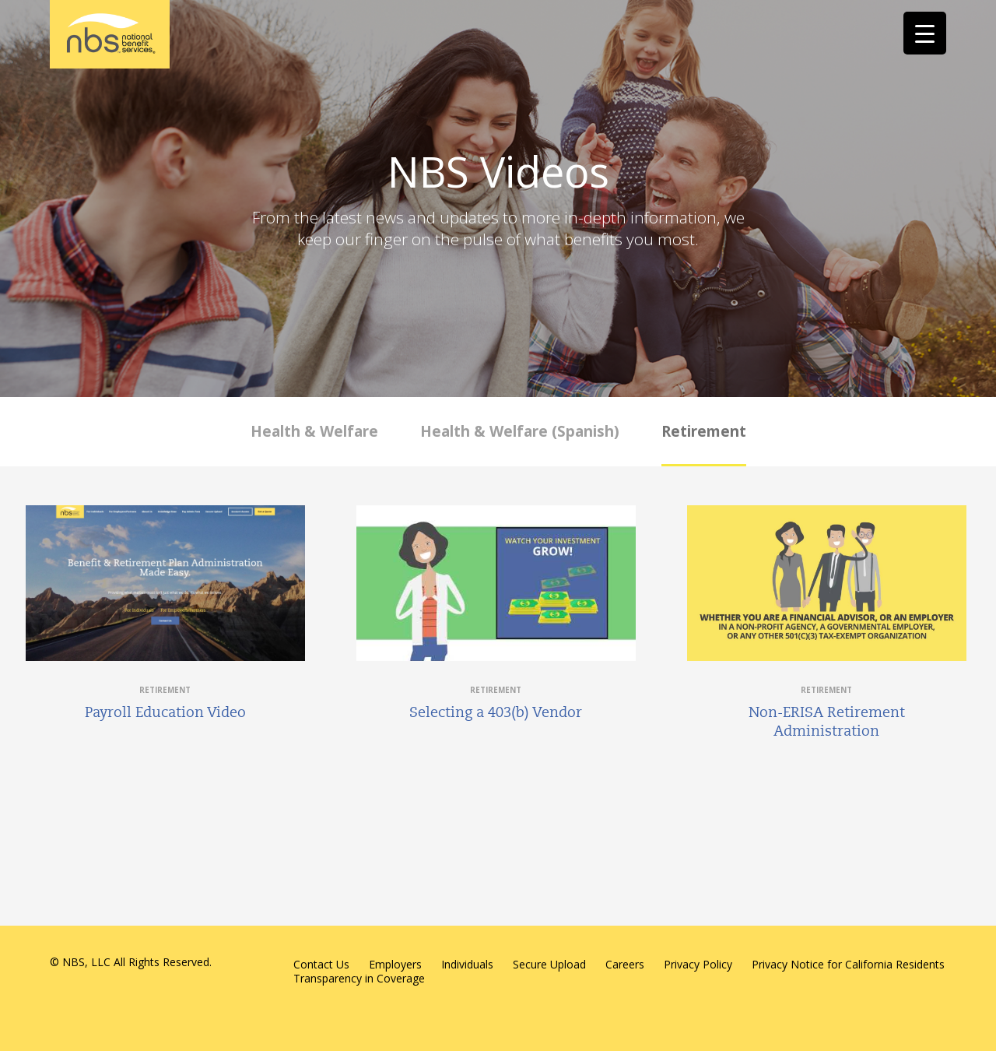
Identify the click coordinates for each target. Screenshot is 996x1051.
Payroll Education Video (165, 712)
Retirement (703, 431)
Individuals (467, 964)
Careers (624, 964)
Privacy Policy (698, 964)
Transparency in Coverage (359, 978)
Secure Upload (549, 964)
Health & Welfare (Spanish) (519, 431)
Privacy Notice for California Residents (848, 964)
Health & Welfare (314, 431)
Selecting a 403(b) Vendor (495, 712)
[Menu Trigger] (924, 33)
